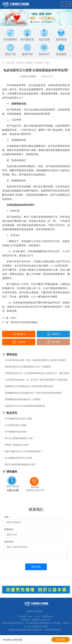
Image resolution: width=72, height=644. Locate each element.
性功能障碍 (10, 35)
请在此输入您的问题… (13, 639)
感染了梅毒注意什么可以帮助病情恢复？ (24, 451)
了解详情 (18, 342)
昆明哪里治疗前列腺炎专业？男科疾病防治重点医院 (29, 386)
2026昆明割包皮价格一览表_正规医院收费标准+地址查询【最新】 (36, 360)
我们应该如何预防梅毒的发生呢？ (20, 464)
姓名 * (7, 517)
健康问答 (27, 50)
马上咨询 (60, 639)
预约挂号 (18, 334)
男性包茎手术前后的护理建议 (24, 322)
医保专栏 (44, 50)
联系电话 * (9, 529)
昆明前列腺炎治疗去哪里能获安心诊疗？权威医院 (28, 366)
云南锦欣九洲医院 (24, 62)
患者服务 (61, 50)
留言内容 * (9, 541)
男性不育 (10, 50)
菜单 (65, 4)
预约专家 (53, 342)
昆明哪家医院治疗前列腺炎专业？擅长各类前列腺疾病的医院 (33, 393)
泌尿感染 (61, 35)
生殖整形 (39, 62)
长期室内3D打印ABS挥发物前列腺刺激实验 (25, 406)
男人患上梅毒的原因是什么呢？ (19, 438)
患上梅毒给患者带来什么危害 (18, 458)
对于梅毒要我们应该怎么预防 (18, 418)
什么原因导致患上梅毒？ (16, 425)
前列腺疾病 (27, 35)
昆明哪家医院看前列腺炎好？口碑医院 (22, 399)
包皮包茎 (44, 35)
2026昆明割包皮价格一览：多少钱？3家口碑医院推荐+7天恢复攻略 (36, 379)
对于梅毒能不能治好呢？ (16, 431)
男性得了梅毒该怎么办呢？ (17, 444)
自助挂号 (53, 334)
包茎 (47, 62)
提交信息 (36, 566)
